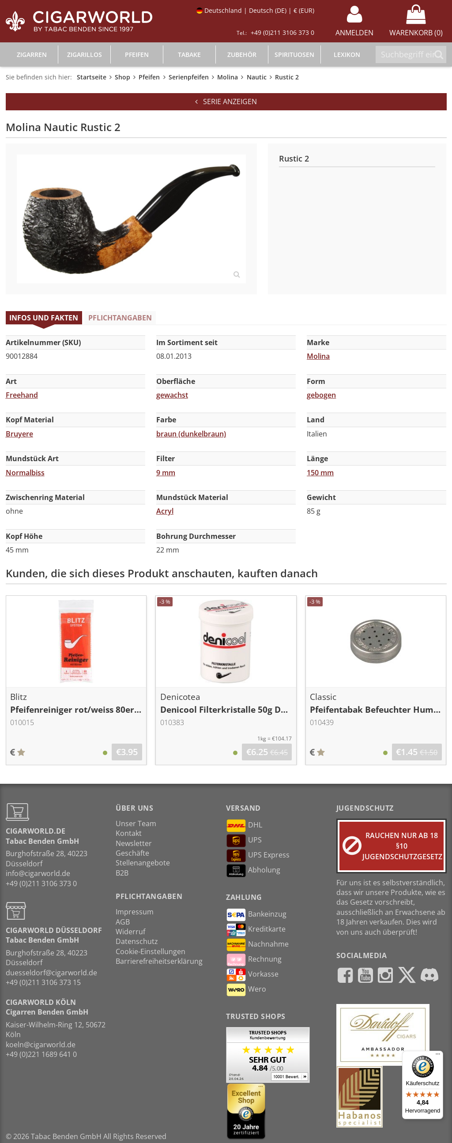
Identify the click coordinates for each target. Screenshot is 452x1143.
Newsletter (134, 843)
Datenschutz (137, 941)
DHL (244, 826)
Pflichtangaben (120, 318)
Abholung (253, 871)
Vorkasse (252, 975)
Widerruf (130, 931)
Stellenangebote (143, 863)
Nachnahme (257, 945)
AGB (123, 922)
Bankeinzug (256, 915)
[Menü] (438, 1056)
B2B (122, 873)
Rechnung (254, 960)
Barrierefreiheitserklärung (159, 961)
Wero (246, 990)
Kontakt (129, 833)
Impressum (135, 912)
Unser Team (136, 823)
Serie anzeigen (226, 101)
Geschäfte (132, 853)
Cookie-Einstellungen (150, 951)
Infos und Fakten (43, 318)
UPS (244, 841)
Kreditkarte (256, 930)
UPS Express (258, 856)
